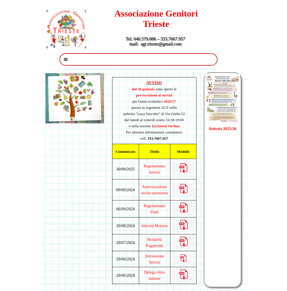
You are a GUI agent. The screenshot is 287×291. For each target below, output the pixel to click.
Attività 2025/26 (222, 128)
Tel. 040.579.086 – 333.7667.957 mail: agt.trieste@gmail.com (156, 41)
